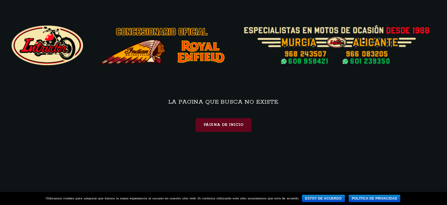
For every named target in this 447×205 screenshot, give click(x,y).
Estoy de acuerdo (323, 198)
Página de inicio (224, 125)
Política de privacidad (374, 198)
